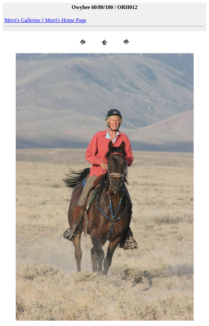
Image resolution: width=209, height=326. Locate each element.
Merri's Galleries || (24, 20)
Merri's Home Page (65, 20)
